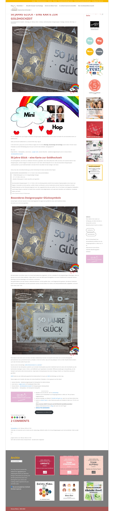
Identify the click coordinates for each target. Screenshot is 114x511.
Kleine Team (44, 400)
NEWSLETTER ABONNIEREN (42, 407)
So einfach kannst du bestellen (67, 6)
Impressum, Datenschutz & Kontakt (21, 10)
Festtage (62, 22)
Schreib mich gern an (57, 398)
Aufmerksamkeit (48, 22)
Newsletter (20, 6)
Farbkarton (90, 230)
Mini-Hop (72, 22)
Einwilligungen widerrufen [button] (97, 1)
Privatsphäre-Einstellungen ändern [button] (65, 1)
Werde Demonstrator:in (42, 1)
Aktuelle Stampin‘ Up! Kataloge (34, 6)
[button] (12, 417)
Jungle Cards (35, 152)
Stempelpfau (14, 428)
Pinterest (55, 1)
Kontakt (33, 1)
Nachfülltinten (91, 234)
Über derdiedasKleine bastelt (86, 6)
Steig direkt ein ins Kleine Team (44, 412)
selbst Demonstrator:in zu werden (33, 365)
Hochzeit (67, 22)
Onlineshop (55, 392)
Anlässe (41, 22)
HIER (12, 376)
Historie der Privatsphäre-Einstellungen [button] (82, 1)
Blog (12, 6)
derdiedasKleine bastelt (18, 22)
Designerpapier (56, 22)
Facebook (50, 1)
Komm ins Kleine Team (51, 6)
